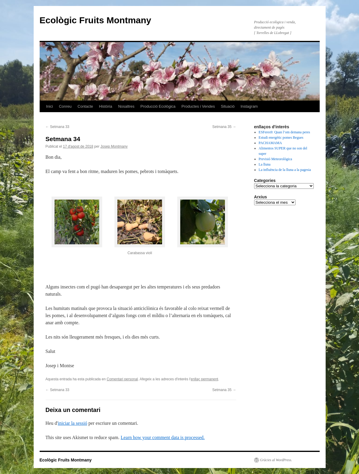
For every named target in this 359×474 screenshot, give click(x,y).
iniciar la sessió (72, 423)
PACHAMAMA (270, 143)
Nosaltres (126, 106)
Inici (49, 106)
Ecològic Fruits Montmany (95, 20)
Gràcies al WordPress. (276, 460)
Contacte (85, 106)
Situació (227, 106)
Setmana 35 (224, 127)
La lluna (265, 164)
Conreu (65, 106)
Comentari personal (122, 379)
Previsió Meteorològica (275, 159)
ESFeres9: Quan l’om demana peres (284, 132)
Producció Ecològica (157, 106)
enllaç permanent (204, 379)
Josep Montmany (114, 146)
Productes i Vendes (198, 106)
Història (105, 106)
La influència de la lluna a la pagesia (285, 170)
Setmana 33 (57, 127)
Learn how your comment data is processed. (163, 437)
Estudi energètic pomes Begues (281, 137)
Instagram (249, 106)
